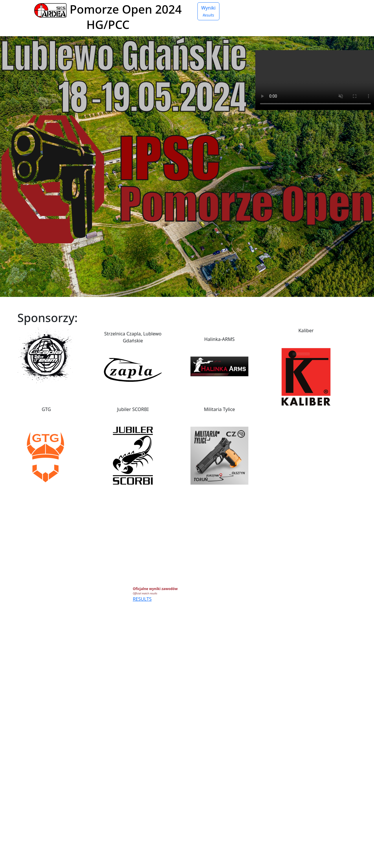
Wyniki (208, 11)
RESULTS (142, 599)
